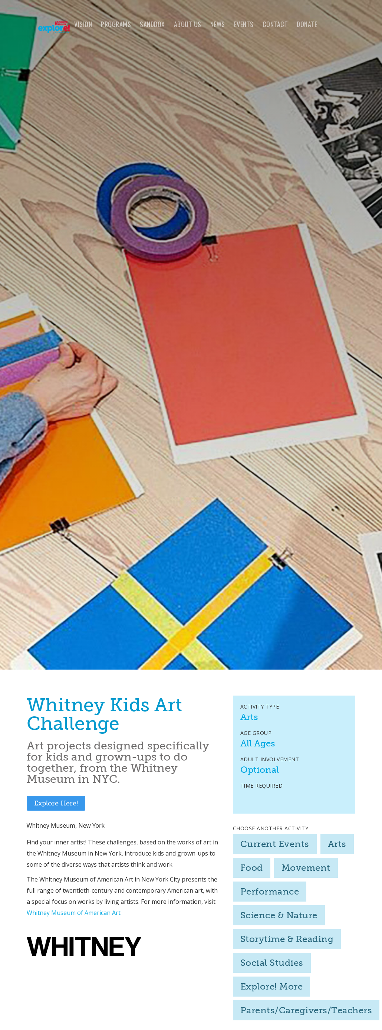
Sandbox (152, 24)
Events (244, 24)
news (217, 24)
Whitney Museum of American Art (74, 913)
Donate (307, 24)
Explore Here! (56, 803)
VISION (83, 24)
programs (116, 24)
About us (187, 24)
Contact (275, 24)
